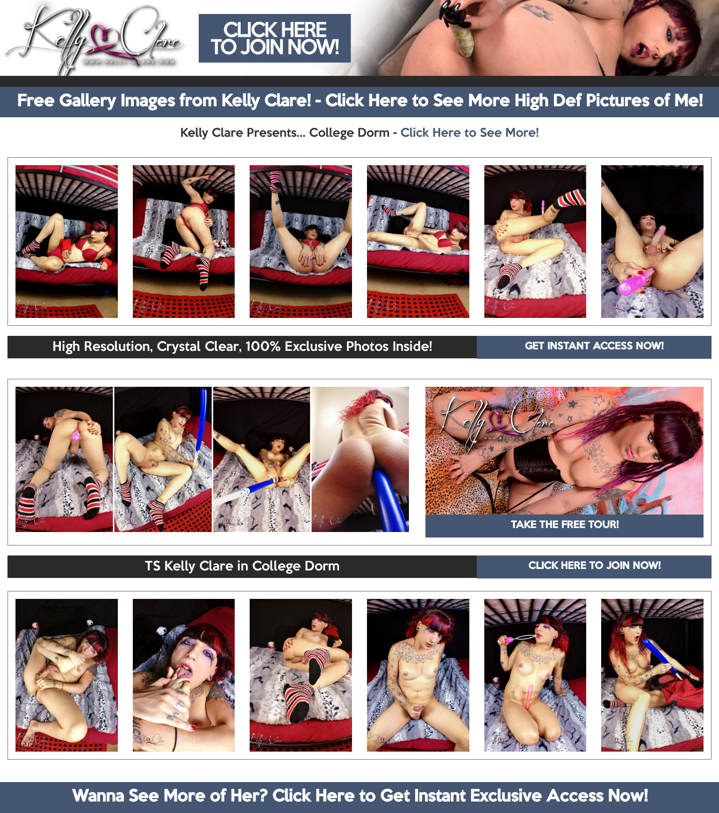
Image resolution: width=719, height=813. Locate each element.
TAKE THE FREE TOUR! (565, 525)
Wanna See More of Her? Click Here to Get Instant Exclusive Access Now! (360, 797)
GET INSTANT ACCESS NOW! (594, 346)
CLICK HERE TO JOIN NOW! (594, 566)
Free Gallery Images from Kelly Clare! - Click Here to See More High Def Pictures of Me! (360, 101)
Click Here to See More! (469, 133)
